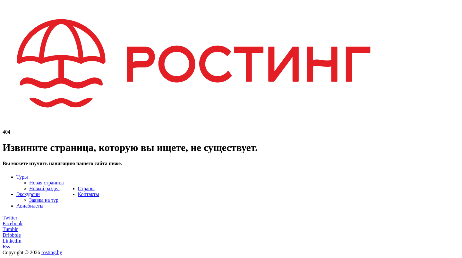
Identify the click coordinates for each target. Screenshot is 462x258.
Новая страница (46, 182)
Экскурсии (28, 194)
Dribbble (12, 235)
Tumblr (10, 229)
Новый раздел (44, 188)
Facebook (12, 223)
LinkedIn (12, 241)
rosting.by (51, 252)
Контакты (88, 194)
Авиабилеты (29, 206)
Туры (22, 177)
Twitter (10, 217)
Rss (6, 246)
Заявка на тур (43, 200)
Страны (86, 188)
